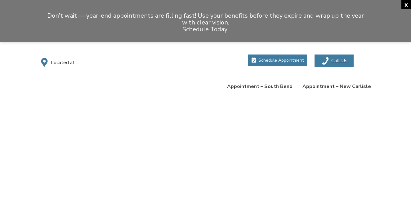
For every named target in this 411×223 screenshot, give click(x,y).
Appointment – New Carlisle (336, 86)
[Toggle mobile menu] (334, 61)
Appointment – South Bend (260, 86)
